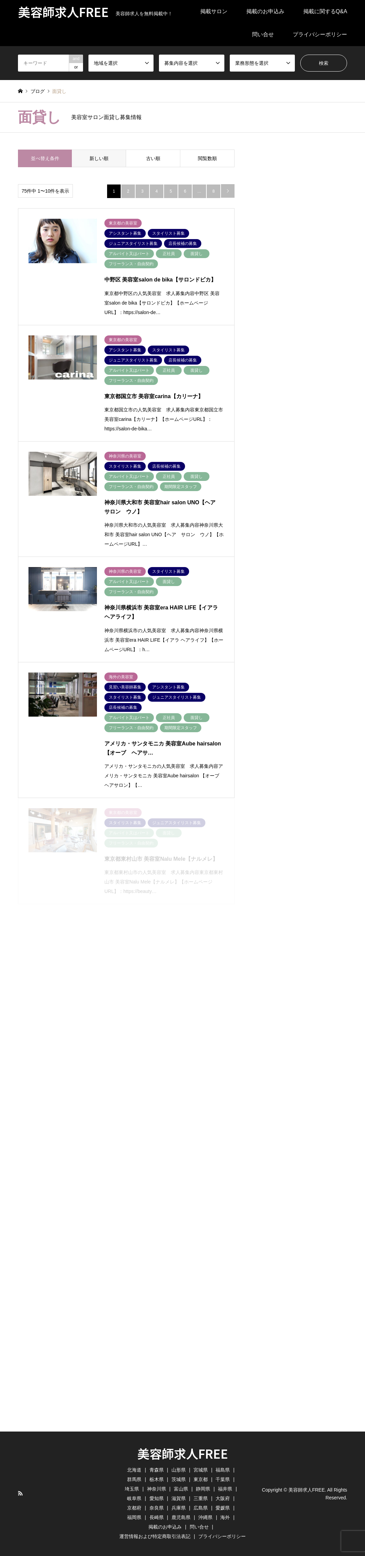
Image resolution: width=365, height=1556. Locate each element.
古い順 (153, 158)
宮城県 (201, 1470)
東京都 (201, 1479)
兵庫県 (178, 1508)
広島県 (201, 1508)
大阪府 (223, 1498)
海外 (225, 1517)
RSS (20, 1493)
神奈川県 (156, 1489)
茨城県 (178, 1479)
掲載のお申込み (265, 11)
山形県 (178, 1470)
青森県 (156, 1470)
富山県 (181, 1489)
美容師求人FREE (182, 1453)
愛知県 (156, 1498)
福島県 (223, 1470)
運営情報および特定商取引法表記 (154, 1536)
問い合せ (263, 34)
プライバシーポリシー (320, 34)
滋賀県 (178, 1498)
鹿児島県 (180, 1517)
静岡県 (203, 1489)
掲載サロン (213, 11)
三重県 (201, 1498)
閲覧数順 (207, 158)
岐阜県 (134, 1498)
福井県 (225, 1489)
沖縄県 (205, 1517)
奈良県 (156, 1508)
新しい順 (98, 158)
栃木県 (156, 1479)
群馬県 (134, 1479)
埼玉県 (132, 1489)
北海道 (134, 1470)
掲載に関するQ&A (325, 11)
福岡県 (134, 1517)
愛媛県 (223, 1508)
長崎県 (156, 1517)
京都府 (134, 1508)
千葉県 (223, 1479)
